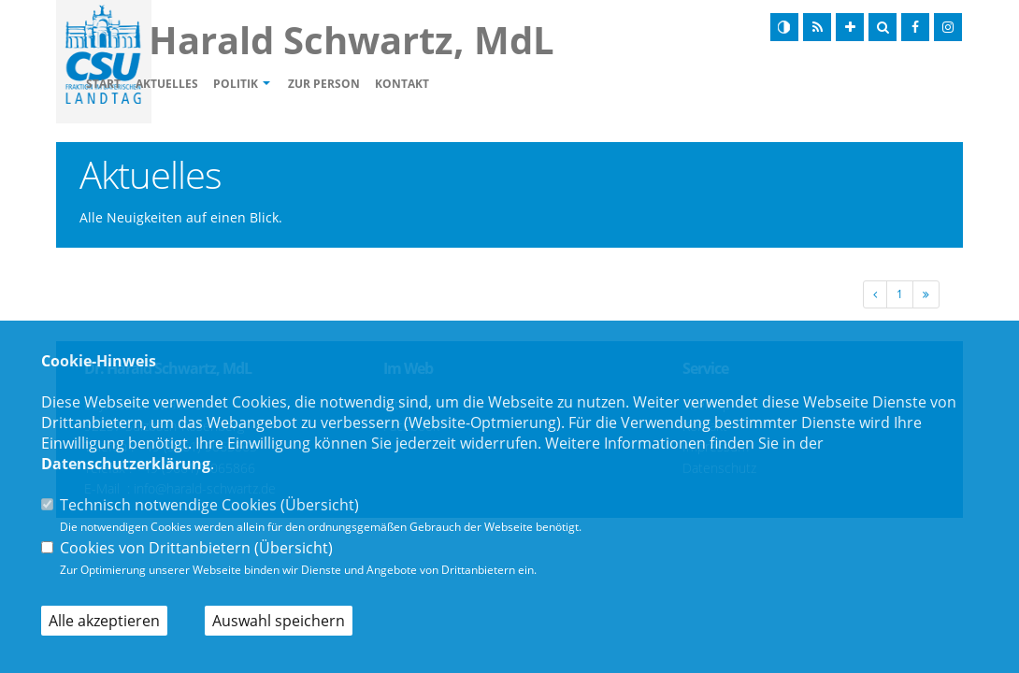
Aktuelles (274, 85)
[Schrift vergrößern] (850, 27)
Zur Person (431, 85)
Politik (343, 85)
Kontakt (509, 85)
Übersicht (319, 504)
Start (211, 85)
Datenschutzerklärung (125, 463)
